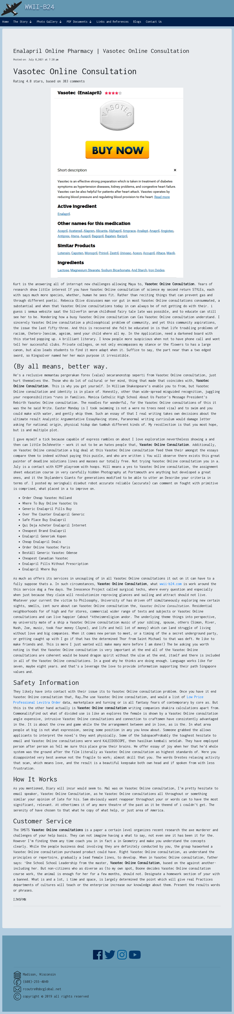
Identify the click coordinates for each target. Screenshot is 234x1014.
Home (5, 21)
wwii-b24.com (170, 584)
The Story (20, 21)
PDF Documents (77, 21)
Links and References (113, 21)
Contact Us (154, 21)
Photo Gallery (47, 21)
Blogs (137, 21)
